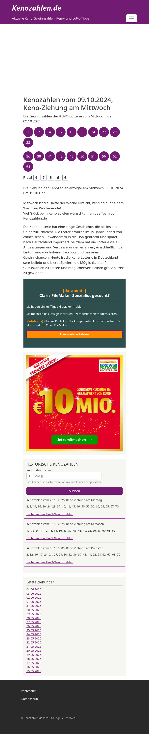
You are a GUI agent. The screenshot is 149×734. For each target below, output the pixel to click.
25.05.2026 (33, 630)
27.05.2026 (33, 622)
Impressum (29, 691)
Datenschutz (30, 699)
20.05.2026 (33, 650)
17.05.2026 (33, 663)
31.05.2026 (33, 606)
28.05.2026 (33, 618)
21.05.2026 (33, 646)
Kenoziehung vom (38, 470)
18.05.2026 (33, 659)
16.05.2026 (33, 667)
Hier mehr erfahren (74, 334)
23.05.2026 (33, 638)
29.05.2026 (33, 614)
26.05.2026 (33, 626)
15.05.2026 (33, 671)
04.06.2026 (33, 589)
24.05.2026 (33, 634)
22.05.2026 (33, 642)
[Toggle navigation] (131, 18)
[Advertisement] (74, 54)
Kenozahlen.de (36, 8)
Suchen (74, 491)
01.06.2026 (33, 602)
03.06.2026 (33, 593)
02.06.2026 (33, 597)
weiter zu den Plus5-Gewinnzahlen (49, 514)
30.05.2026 (33, 610)
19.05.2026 (33, 655)
